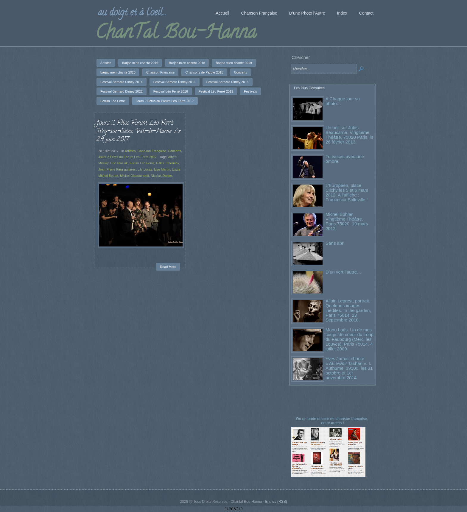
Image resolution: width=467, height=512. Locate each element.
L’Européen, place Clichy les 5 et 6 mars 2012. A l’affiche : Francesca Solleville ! (347, 192)
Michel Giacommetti (134, 175)
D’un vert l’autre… (343, 271)
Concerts (174, 151)
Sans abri (335, 243)
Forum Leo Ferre (142, 163)
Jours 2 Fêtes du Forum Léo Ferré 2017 (128, 157)
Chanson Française (152, 151)
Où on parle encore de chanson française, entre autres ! (332, 420)
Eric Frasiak (119, 163)
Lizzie (176, 169)
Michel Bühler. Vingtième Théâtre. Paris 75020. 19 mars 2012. (347, 221)
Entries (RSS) (276, 501)
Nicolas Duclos (161, 175)
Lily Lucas (145, 169)
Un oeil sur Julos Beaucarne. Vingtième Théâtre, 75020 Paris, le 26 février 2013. (349, 134)
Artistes (130, 151)
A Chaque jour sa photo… (343, 101)
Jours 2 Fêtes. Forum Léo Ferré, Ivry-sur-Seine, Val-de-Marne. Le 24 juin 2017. (138, 131)
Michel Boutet (109, 175)
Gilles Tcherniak (167, 163)
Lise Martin (162, 169)
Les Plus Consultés (309, 88)
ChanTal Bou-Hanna (175, 34)
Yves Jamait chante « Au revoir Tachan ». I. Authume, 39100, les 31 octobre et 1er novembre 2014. (349, 368)
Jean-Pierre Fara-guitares (117, 169)
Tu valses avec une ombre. (345, 159)
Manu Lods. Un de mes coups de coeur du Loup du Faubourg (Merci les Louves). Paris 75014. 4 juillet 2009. (349, 339)
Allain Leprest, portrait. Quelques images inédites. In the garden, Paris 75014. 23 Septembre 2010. (348, 310)
